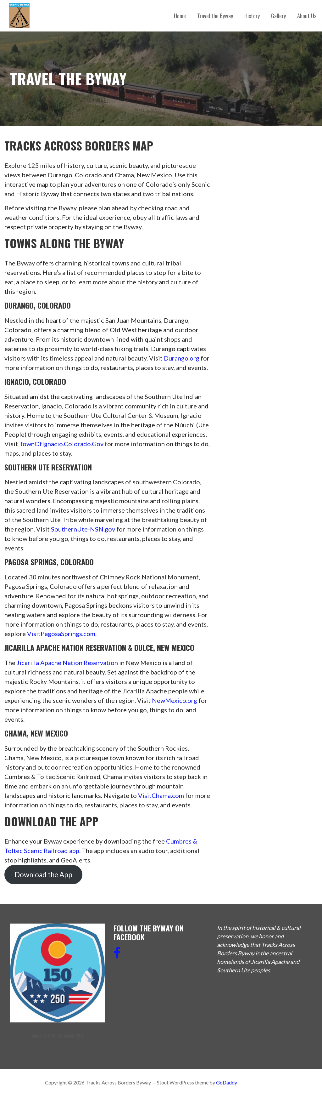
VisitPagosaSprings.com (61, 633)
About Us (306, 16)
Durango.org (181, 358)
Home (180, 16)
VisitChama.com (161, 795)
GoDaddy (226, 1082)
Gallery (278, 16)
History (252, 16)
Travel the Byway (215, 16)
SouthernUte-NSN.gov (83, 529)
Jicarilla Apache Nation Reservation (67, 662)
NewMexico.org (174, 700)
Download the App (43, 874)
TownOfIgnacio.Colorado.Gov (61, 443)
